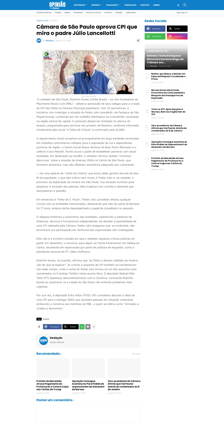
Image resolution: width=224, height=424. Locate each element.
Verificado (130, 5)
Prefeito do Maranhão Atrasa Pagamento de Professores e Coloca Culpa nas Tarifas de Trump (52, 385)
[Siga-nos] (181, 12)
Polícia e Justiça (93, 12)
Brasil (67, 12)
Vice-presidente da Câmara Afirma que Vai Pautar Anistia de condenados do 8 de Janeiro (124, 385)
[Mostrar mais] (93, 326)
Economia (78, 12)
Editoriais (79, 5)
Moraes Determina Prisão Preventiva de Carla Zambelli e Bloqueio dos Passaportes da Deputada (168, 94)
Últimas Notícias (43, 12)
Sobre (156, 5)
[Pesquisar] (185, 5)
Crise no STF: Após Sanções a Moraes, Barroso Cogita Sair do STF (168, 112)
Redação (56, 338)
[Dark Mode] (178, 5)
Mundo (58, 12)
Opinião (95, 5)
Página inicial (42, 20)
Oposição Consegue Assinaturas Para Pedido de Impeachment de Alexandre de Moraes (88, 385)
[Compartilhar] (138, 40)
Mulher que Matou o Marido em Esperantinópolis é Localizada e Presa (168, 76)
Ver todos (136, 354)
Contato (144, 5)
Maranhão (112, 5)
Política (108, 12)
